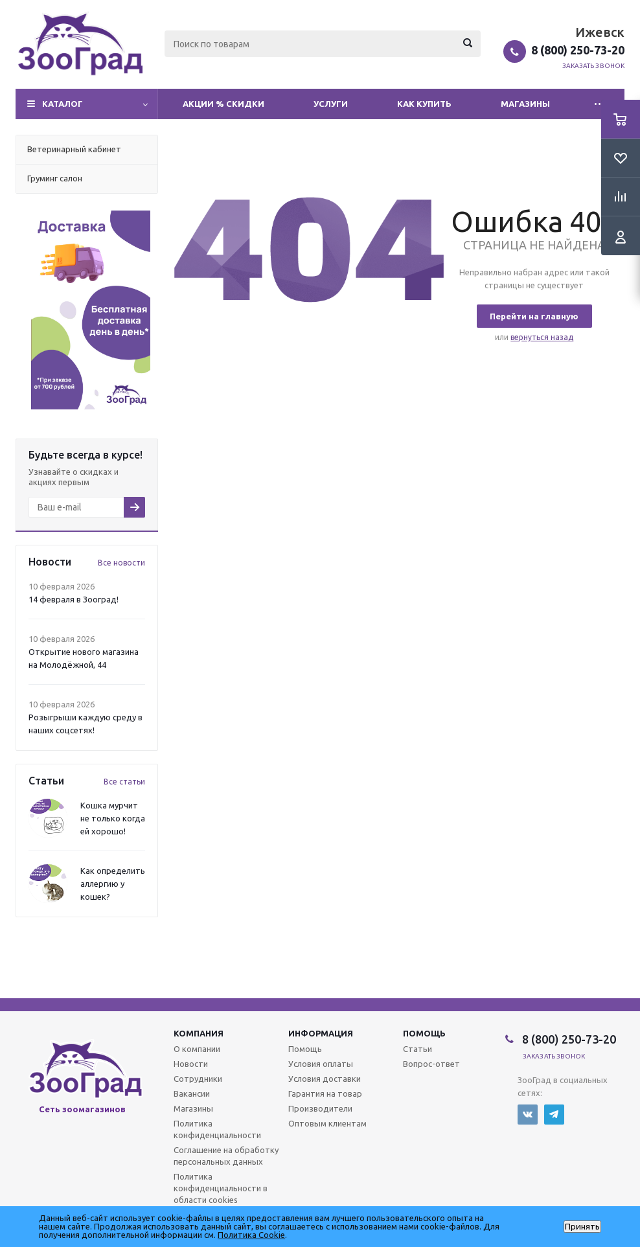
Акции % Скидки (223, 103)
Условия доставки (324, 1078)
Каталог (62, 103)
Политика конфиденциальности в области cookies (221, 1188)
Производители (320, 1108)
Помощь (424, 1033)
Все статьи (124, 781)
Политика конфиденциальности (217, 1129)
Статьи (417, 1048)
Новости (191, 1063)
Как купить (424, 103)
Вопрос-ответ (431, 1063)
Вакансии (192, 1093)
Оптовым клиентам (327, 1123)
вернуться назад (541, 337)
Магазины (525, 103)
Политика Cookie (251, 1234)
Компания (198, 1033)
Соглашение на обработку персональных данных (226, 1155)
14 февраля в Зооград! (74, 599)
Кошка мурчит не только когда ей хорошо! (112, 818)
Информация (320, 1033)
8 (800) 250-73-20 (577, 49)
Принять (582, 1226)
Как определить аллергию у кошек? (112, 883)
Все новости (121, 562)
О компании (197, 1048)
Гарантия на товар (325, 1093)
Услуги (331, 103)
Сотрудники (198, 1078)
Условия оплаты (320, 1063)
